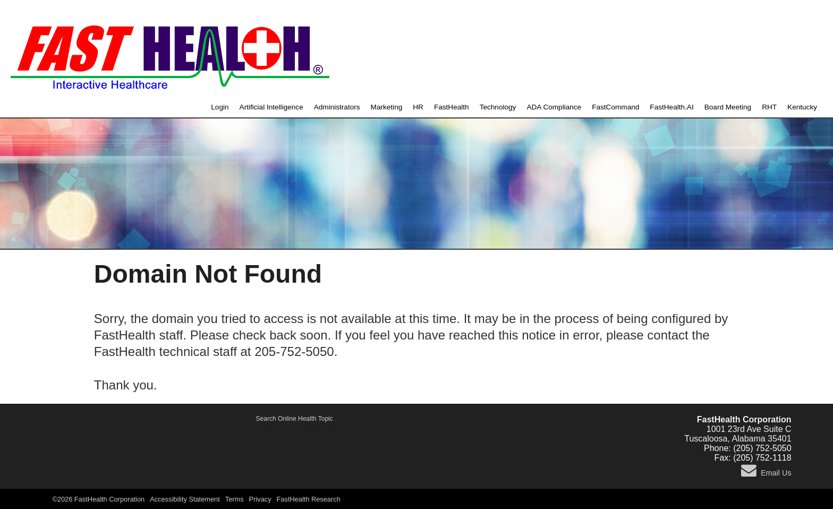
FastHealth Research (309, 499)
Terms (234, 499)
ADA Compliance (553, 107)
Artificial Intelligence (271, 107)
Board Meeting (727, 107)
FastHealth (451, 107)
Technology (498, 107)
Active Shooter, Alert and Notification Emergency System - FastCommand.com (294, 428)
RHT (769, 107)
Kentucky (802, 107)
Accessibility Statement (185, 499)
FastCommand (615, 107)
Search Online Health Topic (294, 418)
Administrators (337, 107)
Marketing (387, 107)
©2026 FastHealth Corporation (98, 499)
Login (219, 107)
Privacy (260, 499)
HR (418, 107)
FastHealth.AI (671, 107)
